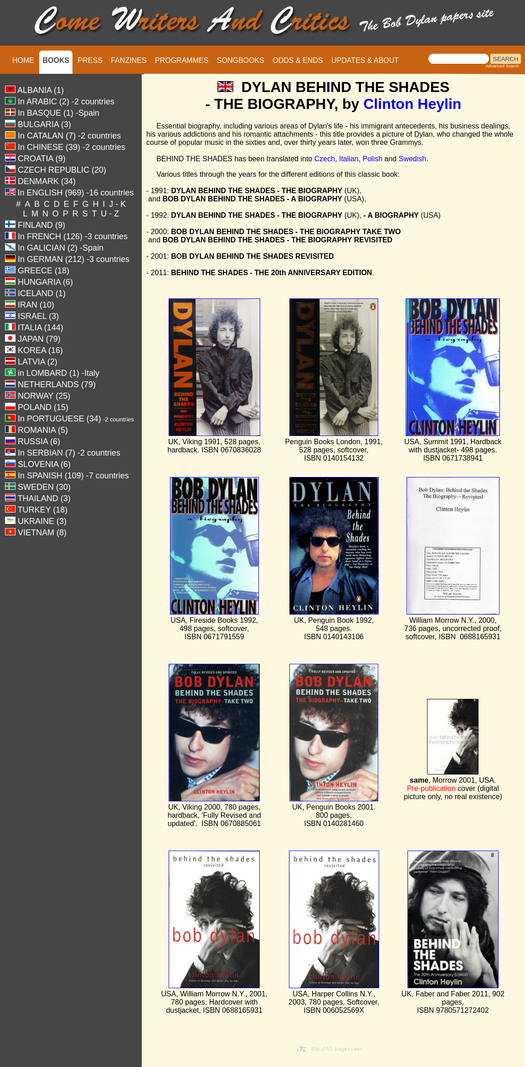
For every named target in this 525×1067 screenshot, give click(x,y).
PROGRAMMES (181, 60)
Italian (349, 159)
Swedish (412, 159)
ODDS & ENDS (298, 60)
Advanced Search (502, 66)
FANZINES (128, 60)
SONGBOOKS (240, 60)
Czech (324, 159)
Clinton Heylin (412, 104)
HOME (23, 60)
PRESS (90, 60)
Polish (373, 159)
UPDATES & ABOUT (365, 60)
